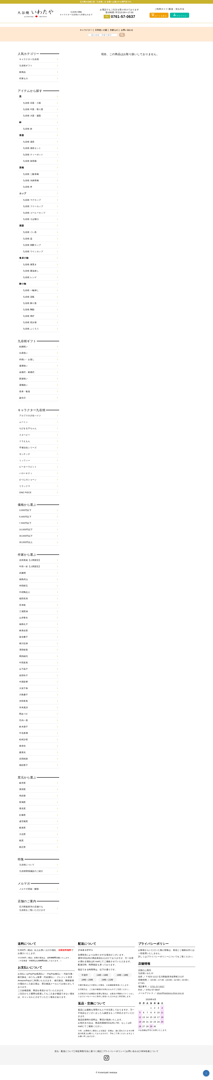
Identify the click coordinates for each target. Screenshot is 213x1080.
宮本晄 (22, 605)
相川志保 (23, 643)
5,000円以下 (25, 516)
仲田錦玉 (23, 585)
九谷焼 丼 (27, 187)
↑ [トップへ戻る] (206, 1073)
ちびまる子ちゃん (28, 428)
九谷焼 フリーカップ (33, 206)
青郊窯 (22, 789)
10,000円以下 (26, 529)
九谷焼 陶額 (28, 309)
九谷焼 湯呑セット (32, 148)
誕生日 (22, 398)
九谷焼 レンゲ (30, 277)
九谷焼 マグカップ (32, 200)
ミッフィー (24, 460)
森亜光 (22, 752)
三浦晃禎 (23, 611)
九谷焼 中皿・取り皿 (33, 109)
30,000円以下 (26, 536)
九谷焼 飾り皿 (30, 303)
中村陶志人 (24, 592)
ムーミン (23, 422)
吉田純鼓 (23, 759)
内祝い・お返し (26, 359)
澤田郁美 (23, 650)
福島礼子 (23, 624)
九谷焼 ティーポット (33, 154)
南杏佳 (22, 746)
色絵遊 (22, 795)
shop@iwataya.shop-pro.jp (170, 993)
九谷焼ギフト (25, 65)
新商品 (22, 72)
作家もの (114, 30)
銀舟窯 (22, 783)
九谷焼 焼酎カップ (32, 245)
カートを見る (159, 15)
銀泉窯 (22, 827)
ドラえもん (24, 441)
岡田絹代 (23, 656)
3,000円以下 (25, 510)
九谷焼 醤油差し (31, 271)
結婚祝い (23, 346)
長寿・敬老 (24, 391)
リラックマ (24, 486)
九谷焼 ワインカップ (33, 251)
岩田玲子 (23, 675)
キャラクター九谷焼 (29, 59)
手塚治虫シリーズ (28, 447)
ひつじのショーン (28, 479)
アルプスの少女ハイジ (30, 415)
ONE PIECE (25, 492)
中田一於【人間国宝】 (30, 566)
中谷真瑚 (23, 733)
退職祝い (23, 385)
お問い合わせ (127, 30)
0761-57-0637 (123, 16)
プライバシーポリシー (158, 956)
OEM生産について (150, 1051)
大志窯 (22, 834)
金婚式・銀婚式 (26, 372)
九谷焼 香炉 (28, 316)
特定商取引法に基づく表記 (88, 1051)
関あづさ (23, 714)
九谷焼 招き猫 (30, 322)
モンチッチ (24, 454)
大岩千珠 (23, 688)
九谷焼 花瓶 (28, 297)
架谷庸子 (23, 637)
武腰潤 (22, 573)
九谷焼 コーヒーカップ (34, 213)
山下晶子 (23, 669)
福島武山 (23, 579)
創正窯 (22, 847)
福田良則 (23, 598)
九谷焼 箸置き (30, 264)
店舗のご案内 (144, 970)
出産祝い (23, 353)
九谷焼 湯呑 (28, 142)
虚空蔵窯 (23, 821)
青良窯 (22, 808)
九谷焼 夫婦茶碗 (31, 180)
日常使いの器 (101, 30)
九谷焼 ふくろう (31, 329)
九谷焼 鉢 (27, 129)
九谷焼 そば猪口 (31, 219)
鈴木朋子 (23, 726)
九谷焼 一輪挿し (31, 290)
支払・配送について (64, 1051)
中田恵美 (23, 662)
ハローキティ (25, 473)
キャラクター (86, 30)
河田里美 (23, 701)
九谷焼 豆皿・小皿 (32, 103)
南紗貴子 (23, 765)
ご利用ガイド (161, 9)
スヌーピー (24, 435)
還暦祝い (23, 366)
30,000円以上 (26, 542)
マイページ (180, 15)
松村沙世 (23, 739)
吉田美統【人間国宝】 (30, 560)
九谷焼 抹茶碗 (30, 161)
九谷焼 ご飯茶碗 (31, 174)
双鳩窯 (22, 802)
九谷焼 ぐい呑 (30, 232)
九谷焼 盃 (27, 238)
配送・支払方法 (176, 9)
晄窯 (21, 840)
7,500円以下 (25, 523)
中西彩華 (23, 682)
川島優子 (23, 694)
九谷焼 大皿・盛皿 (32, 115)
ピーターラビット (28, 467)
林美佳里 (23, 630)
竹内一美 (23, 720)
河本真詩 (23, 707)
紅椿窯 (22, 815)
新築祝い (23, 378)
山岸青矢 (23, 617)
